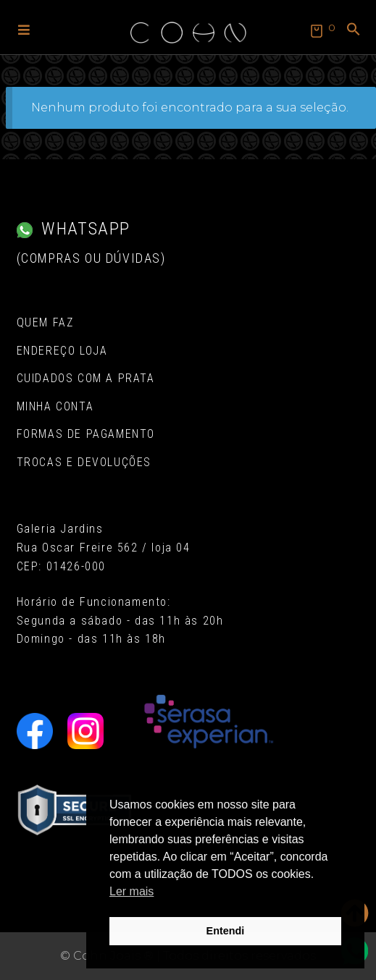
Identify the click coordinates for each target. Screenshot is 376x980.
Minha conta (55, 406)
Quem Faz (45, 322)
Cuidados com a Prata (86, 378)
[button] (24, 29)
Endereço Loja (62, 351)
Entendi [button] (225, 931)
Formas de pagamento (86, 434)
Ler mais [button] (131, 891)
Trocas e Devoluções (84, 462)
